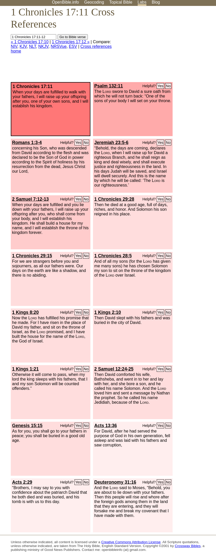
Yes (160, 86)
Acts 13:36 (105, 425)
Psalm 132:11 (108, 86)
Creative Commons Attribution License (131, 542)
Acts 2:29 (22, 482)
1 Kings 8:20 (25, 312)
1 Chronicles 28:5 (113, 255)
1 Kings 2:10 (107, 312)
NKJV (43, 46)
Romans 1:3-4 (27, 142)
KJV (23, 46)
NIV (14, 46)
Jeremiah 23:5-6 (111, 142)
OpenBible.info (65, 2)
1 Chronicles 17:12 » (71, 42)
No (168, 86)
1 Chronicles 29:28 (114, 199)
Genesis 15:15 (27, 425)
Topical (120, 2)
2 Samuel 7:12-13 (30, 199)
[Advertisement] (164, 46)
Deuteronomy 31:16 (115, 482)
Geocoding (94, 2)
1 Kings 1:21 (25, 369)
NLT (32, 46)
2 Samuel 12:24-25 (114, 369)
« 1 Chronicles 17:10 (30, 42)
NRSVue (59, 46)
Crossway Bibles (188, 546)
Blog (156, 2)
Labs (142, 2)
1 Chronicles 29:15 (32, 255)
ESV (73, 46)
